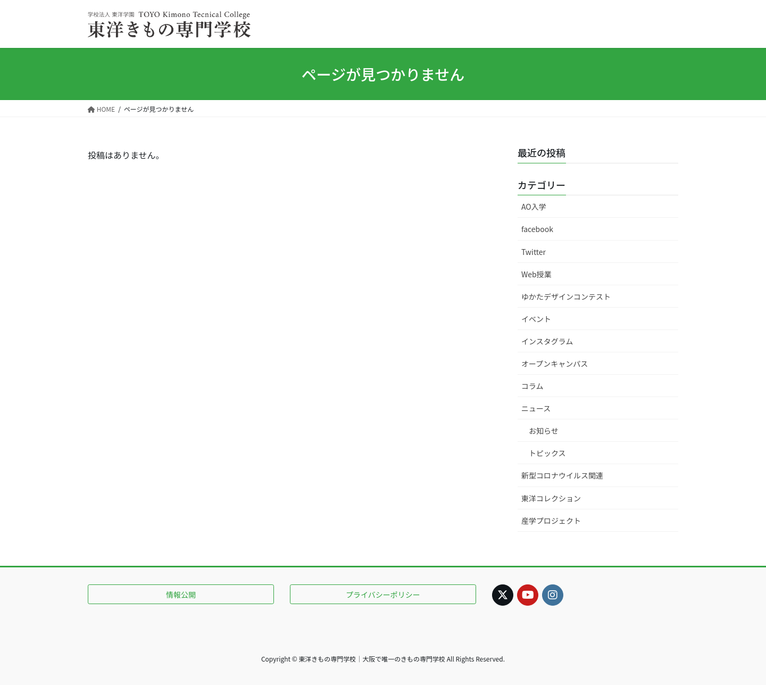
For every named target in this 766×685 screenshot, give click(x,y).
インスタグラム (547, 341)
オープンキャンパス (554, 363)
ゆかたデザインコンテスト (566, 296)
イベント (536, 318)
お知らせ (544, 430)
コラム (532, 386)
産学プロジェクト (551, 520)
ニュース (536, 408)
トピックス (547, 453)
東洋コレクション (551, 498)
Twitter (533, 251)
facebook (537, 229)
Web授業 (536, 274)
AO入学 (533, 206)
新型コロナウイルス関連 (562, 475)
